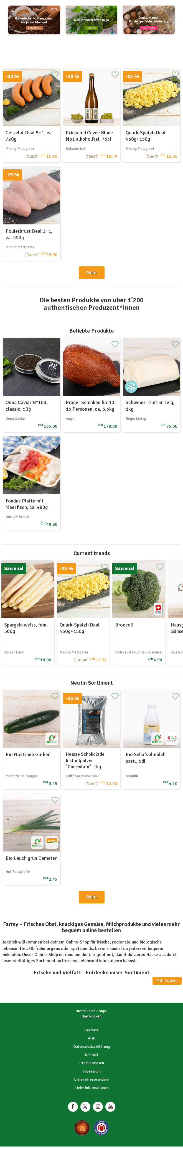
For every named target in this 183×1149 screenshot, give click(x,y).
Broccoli (124, 625)
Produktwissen (91, 1063)
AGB (91, 1038)
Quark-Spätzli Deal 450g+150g (146, 136)
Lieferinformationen (92, 1087)
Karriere (91, 1030)
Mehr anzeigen (167, 981)
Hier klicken (91, 1016)
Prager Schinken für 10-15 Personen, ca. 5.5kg (91, 405)
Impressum (92, 1071)
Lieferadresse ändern (91, 1079)
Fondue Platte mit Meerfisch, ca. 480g (27, 504)
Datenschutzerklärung (91, 1046)
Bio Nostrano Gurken (28, 754)
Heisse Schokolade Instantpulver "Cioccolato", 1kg (85, 760)
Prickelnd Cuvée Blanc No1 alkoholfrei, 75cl (89, 136)
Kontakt (91, 1055)
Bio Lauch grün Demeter (31, 858)
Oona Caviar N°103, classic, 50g (27, 405)
